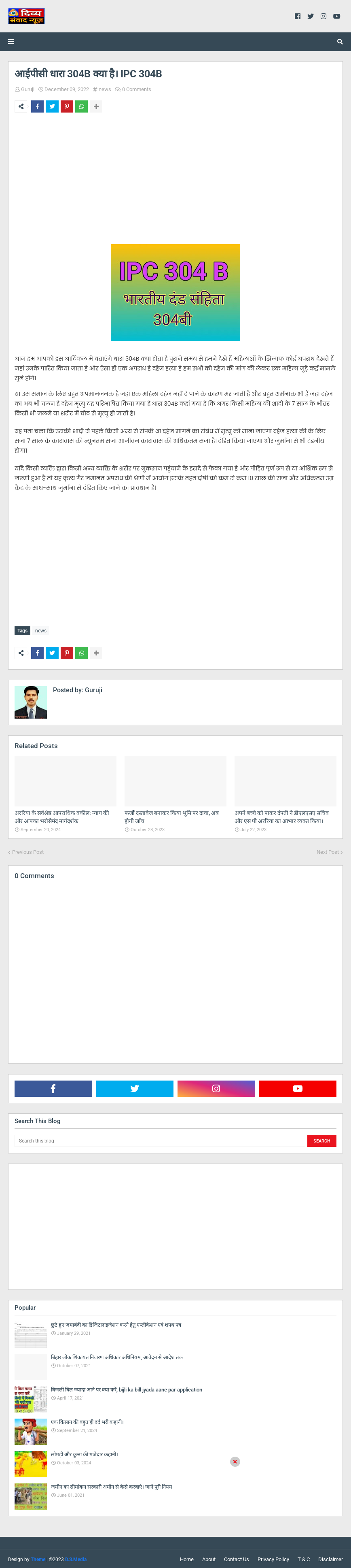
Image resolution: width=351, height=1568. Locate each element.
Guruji (27, 89)
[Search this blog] (160, 1139)
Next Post (328, 850)
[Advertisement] (175, 181)
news (105, 89)
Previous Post (28, 850)
